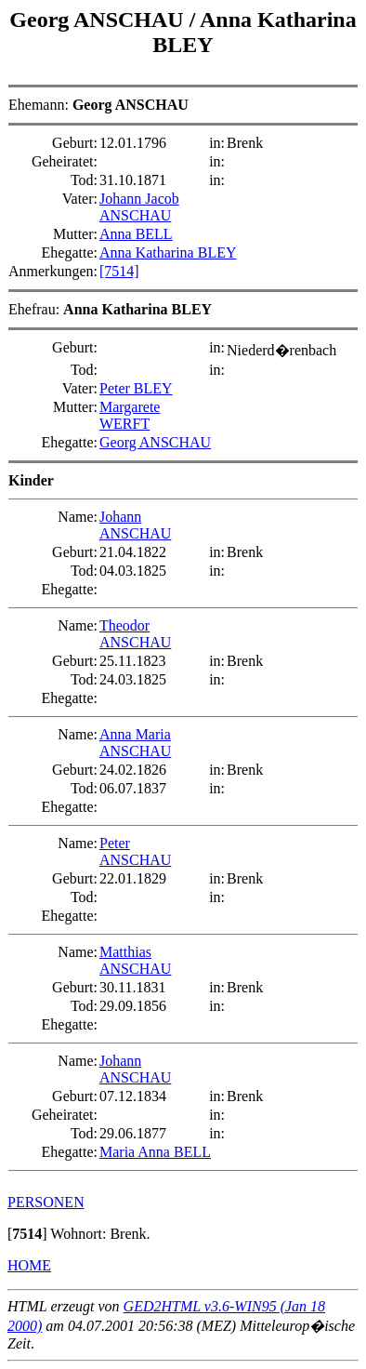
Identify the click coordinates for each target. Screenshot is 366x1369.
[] (27, 1234)
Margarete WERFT (129, 415)
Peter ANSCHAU (135, 851)
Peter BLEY (136, 388)
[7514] (119, 271)
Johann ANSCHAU (135, 525)
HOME (29, 1265)
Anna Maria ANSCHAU (135, 742)
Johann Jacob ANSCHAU (139, 207)
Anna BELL (136, 234)
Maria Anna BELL (155, 1152)
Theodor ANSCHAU (135, 634)
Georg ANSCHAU (99, 19)
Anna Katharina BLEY (168, 252)
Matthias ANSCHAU (135, 960)
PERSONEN (46, 1202)
